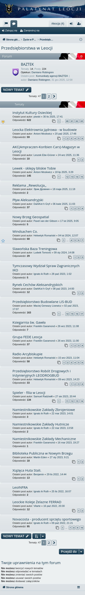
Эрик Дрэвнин (42, 189)
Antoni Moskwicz (43, 133)
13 (72, 176)
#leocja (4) (57, 23)
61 (72, 121)
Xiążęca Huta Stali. (26, 470)
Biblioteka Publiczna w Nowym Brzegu (42, 453)
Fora (14, 24)
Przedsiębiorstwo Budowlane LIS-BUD (42, 301)
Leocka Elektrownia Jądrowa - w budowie (44, 129)
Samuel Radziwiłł (43, 396)
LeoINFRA (20, 487)
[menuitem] (6, 23)
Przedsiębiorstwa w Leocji (27, 48)
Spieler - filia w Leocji (28, 392)
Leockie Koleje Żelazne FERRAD (36, 502)
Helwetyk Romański (45, 235)
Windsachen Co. (25, 231)
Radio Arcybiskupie (27, 354)
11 (67, 401)
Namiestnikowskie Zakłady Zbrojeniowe (43, 409)
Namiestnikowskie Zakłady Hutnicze (40, 424)
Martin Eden (40, 457)
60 (67, 121)
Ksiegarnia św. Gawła (29, 322)
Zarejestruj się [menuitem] (79, 24)
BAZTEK (27, 64)
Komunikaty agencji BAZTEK (52, 76)
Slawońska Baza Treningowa (34, 248)
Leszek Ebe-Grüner (44, 155)
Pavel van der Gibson (45, 221)
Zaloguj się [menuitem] (72, 24)
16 (77, 313)
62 (77, 121)
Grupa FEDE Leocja (27, 337)
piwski (37, 116)
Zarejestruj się (31, 30)
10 (82, 527)
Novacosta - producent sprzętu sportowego (46, 519)
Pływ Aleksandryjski (27, 200)
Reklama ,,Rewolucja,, (29, 185)
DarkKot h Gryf (42, 203)
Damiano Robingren (43, 72)
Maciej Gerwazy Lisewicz (47, 305)
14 (77, 176)
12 (67, 176)
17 (82, 313)
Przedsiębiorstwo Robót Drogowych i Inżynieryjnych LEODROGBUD (41, 373)
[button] (54, 96)
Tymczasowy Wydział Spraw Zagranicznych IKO (46, 267)
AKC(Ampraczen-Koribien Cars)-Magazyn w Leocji (46, 149)
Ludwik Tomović (42, 252)
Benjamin (39, 474)
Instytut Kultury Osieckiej (32, 112)
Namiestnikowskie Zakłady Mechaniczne (44, 438)
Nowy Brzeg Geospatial (30, 217)
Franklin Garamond (44, 326)
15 (82, 176)
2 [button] (49, 96)
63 (82, 121)
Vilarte (37, 506)
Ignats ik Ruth (41, 273)
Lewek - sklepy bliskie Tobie (34, 168)
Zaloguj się (11, 30)
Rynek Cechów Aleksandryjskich (37, 284)
